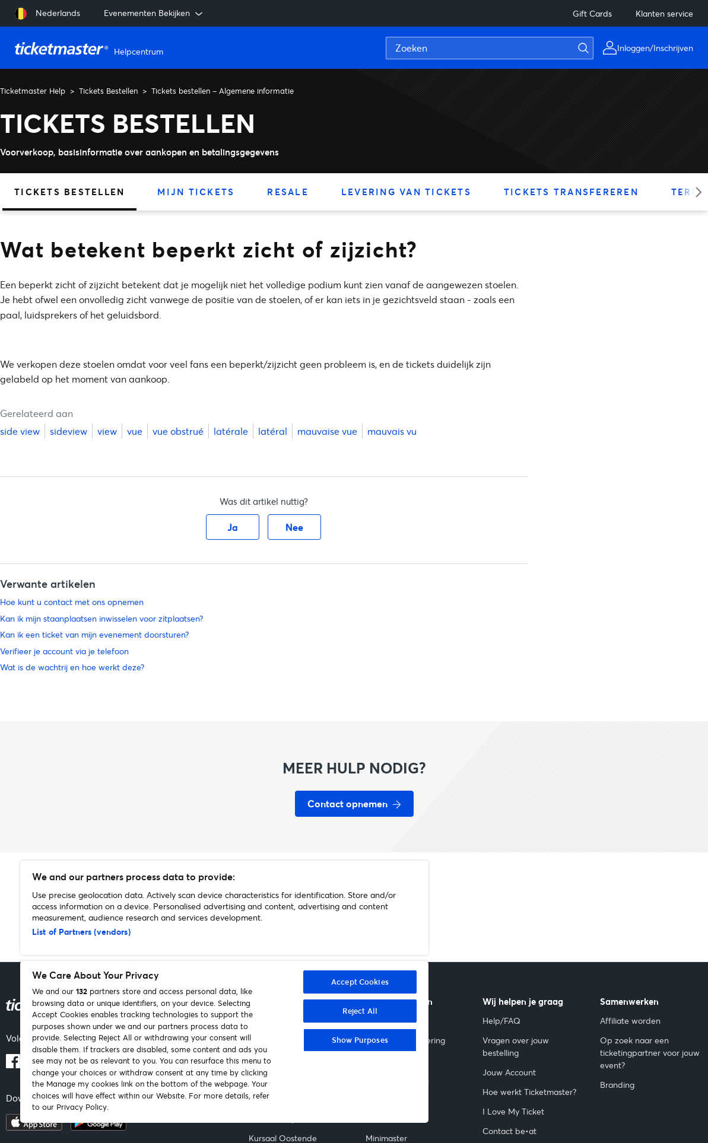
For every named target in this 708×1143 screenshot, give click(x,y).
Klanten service (664, 13)
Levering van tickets (406, 192)
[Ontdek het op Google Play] (98, 1127)
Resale (288, 192)
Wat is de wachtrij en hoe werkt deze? (72, 667)
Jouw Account (509, 1072)
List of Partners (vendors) (81, 931)
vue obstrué (178, 431)
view (107, 431)
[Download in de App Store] (34, 1127)
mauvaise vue (327, 431)
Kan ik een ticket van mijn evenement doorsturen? (94, 634)
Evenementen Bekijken (154, 13)
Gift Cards (592, 13)
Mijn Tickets (195, 192)
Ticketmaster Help (32, 90)
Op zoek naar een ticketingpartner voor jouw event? (650, 1052)
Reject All (359, 1010)
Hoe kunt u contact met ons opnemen (72, 601)
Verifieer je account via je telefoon (64, 651)
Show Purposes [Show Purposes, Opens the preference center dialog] (360, 1039)
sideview (68, 431)
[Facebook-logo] (13, 1065)
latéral (272, 431)
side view (20, 431)
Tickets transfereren (571, 192)
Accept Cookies (360, 981)
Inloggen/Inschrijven (655, 47)
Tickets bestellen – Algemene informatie (222, 90)
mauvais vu (392, 431)
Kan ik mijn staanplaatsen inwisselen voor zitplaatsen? (101, 618)
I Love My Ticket (513, 1111)
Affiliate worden (630, 1020)
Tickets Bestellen (108, 90)
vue (134, 431)
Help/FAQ (501, 1020)
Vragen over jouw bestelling (515, 1046)
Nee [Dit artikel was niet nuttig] (294, 527)
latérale (231, 431)
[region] (224, 991)
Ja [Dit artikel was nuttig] (232, 527)
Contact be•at (509, 1130)
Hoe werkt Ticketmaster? (529, 1091)
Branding (617, 1084)
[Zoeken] (489, 48)
